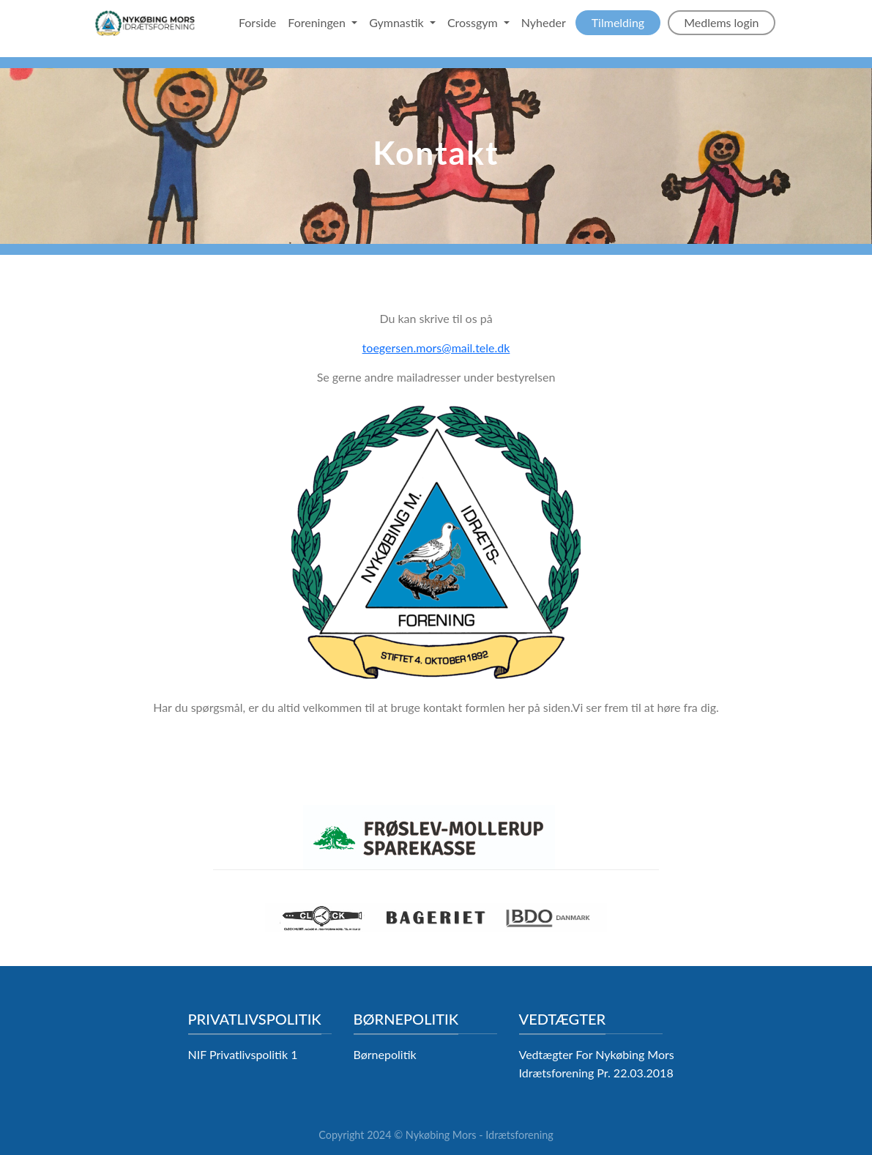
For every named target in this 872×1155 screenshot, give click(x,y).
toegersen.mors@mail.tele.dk (436, 347)
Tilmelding (618, 22)
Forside (257, 22)
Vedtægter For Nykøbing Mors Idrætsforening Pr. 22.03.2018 (596, 1063)
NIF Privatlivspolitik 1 (243, 1054)
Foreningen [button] (318, 22)
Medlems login (721, 22)
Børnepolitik (385, 1054)
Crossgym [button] (474, 22)
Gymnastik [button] (398, 22)
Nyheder (543, 22)
